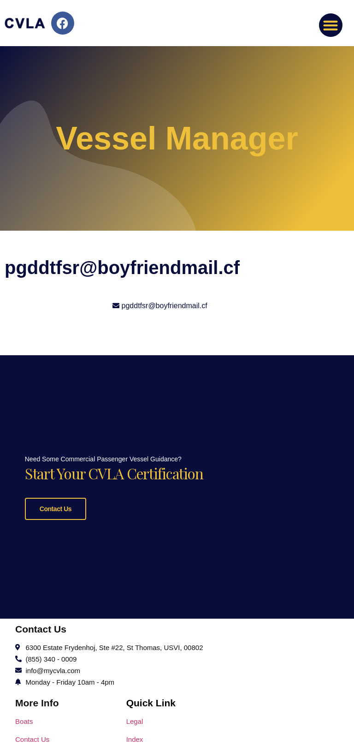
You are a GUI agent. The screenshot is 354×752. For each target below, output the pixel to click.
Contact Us (55, 508)
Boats (24, 720)
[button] (330, 25)
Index (134, 738)
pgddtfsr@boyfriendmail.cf (164, 306)
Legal (134, 720)
